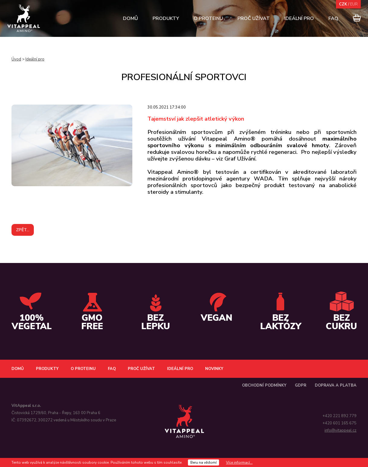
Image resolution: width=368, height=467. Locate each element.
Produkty (166, 18)
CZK (343, 4)
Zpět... (22, 230)
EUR (354, 4)
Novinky (214, 368)
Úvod (16, 59)
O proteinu (208, 18)
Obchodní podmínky (264, 385)
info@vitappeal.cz (340, 430)
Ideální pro (299, 18)
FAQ (333, 18)
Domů (130, 18)
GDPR (300, 385)
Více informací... (239, 462)
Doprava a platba (336, 385)
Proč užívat (253, 18)
